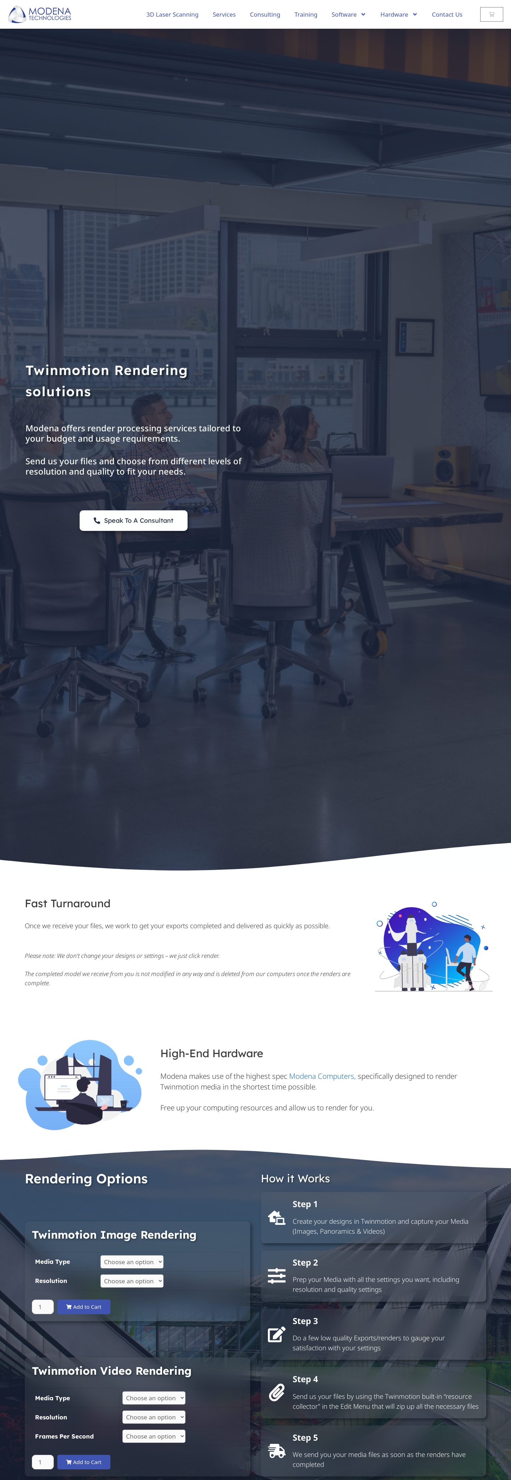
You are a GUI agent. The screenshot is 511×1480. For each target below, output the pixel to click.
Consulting (265, 14)
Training (305, 14)
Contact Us (447, 14)
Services (224, 14)
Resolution (51, 1280)
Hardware (399, 14)
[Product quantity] (43, 1307)
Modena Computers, (322, 1076)
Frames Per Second (64, 1436)
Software (349, 14)
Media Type (52, 1261)
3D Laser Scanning (173, 14)
